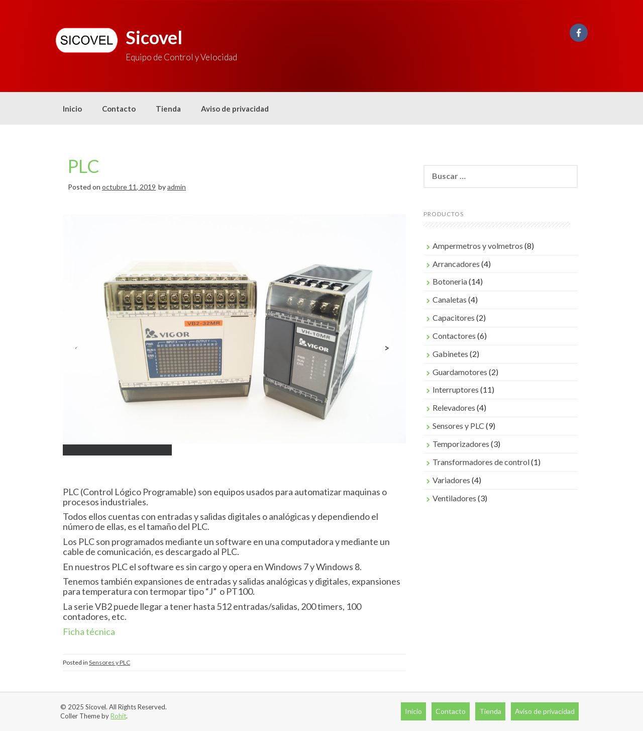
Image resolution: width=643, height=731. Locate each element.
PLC (83, 166)
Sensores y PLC (109, 662)
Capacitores (454, 317)
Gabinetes (450, 353)
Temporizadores (461, 443)
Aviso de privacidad (235, 108)
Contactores (454, 335)
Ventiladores (454, 498)
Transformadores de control (481, 462)
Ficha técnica (90, 631)
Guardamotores (460, 372)
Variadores (451, 480)
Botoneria (450, 281)
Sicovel (154, 37)
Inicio (72, 108)
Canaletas (450, 299)
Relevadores (454, 407)
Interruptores (456, 389)
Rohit (118, 716)
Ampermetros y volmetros (478, 245)
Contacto (119, 108)
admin (176, 186)
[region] (234, 348)
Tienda (168, 108)
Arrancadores (456, 263)
